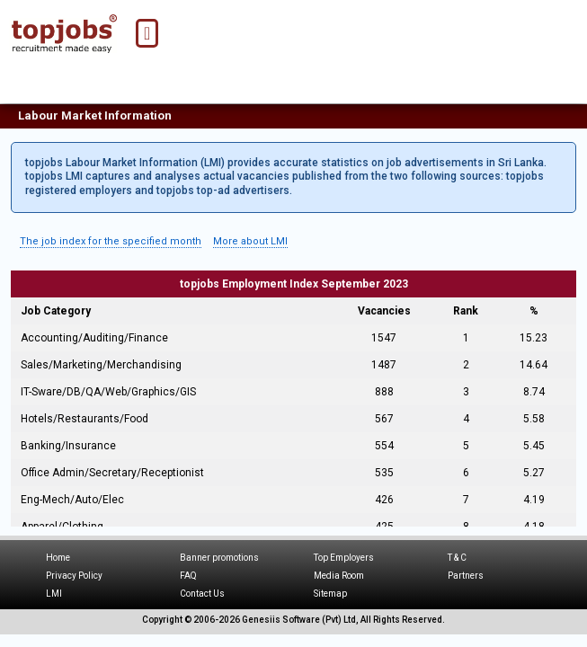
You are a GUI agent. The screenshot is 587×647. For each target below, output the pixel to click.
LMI (54, 593)
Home (58, 558)
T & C (457, 558)
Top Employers (344, 558)
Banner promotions (219, 558)
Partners (466, 576)
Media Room (339, 576)
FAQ (188, 576)
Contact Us (202, 593)
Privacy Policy (74, 576)
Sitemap (330, 593)
